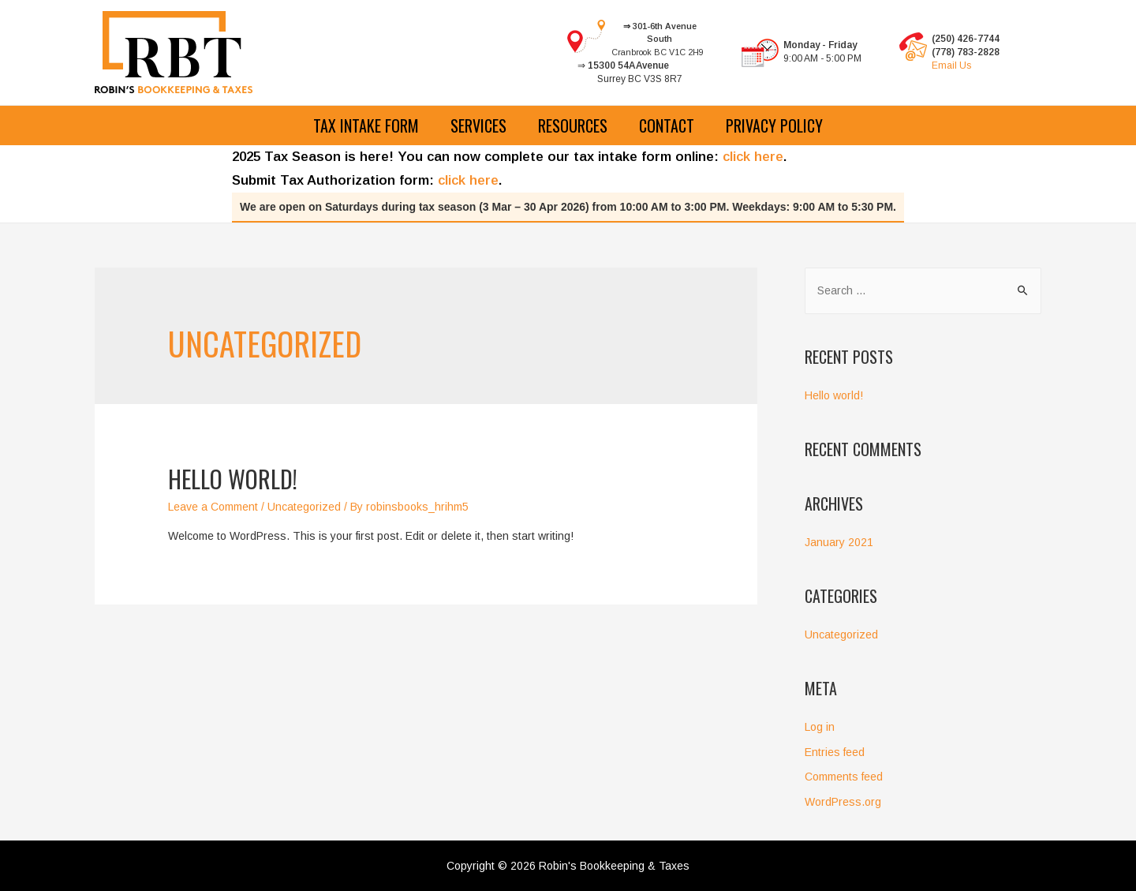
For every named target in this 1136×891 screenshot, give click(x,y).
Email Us (951, 65)
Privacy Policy (774, 125)
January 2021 (839, 542)
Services (478, 125)
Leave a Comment (213, 506)
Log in (820, 727)
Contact (666, 125)
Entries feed (835, 752)
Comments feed (844, 776)
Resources (572, 125)
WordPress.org (843, 802)
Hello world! (232, 478)
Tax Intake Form (366, 125)
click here (753, 156)
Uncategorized (304, 506)
